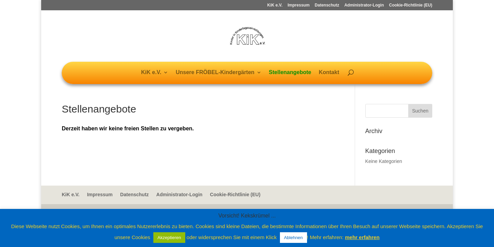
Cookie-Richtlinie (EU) (410, 5)
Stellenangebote (290, 72)
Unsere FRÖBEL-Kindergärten (215, 72)
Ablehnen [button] (293, 237)
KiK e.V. (274, 5)
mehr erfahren (362, 237)
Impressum (298, 5)
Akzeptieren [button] (169, 237)
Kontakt (329, 72)
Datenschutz (327, 5)
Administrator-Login (364, 5)
